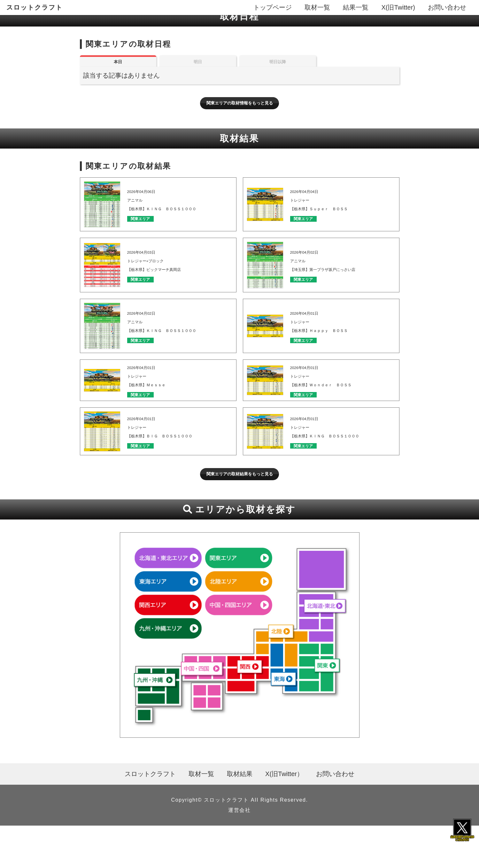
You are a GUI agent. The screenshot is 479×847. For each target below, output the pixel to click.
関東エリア (147, 231)
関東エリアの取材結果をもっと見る (240, 492)
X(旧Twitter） (284, 795)
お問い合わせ (447, 7)
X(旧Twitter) (398, 7)
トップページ (272, 7)
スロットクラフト (34, 7)
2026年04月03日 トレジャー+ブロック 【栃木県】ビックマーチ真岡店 (167, 271)
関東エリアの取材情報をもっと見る (240, 112)
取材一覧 (317, 7)
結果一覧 (355, 7)
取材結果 (239, 795)
